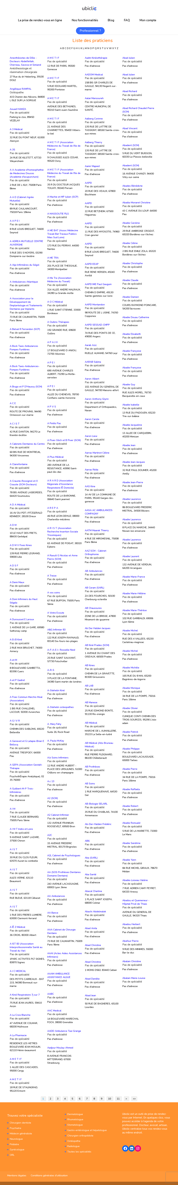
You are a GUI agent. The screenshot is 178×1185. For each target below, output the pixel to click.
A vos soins (53, 592)
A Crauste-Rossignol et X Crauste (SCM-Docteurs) (24, 482)
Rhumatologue (75, 1119)
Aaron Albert (92, 378)
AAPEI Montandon (95, 304)
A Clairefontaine (18, 464)
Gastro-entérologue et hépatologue (87, 1130)
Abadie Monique (131, 687)
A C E (13, 403)
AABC (50, 993)
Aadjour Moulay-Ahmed (60, 1047)
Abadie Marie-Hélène (134, 593)
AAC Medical (54, 1010)
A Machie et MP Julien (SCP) (62, 196)
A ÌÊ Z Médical (17, 927)
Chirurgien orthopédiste (80, 1135)
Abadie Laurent (130, 556)
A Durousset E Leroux (22, 619)
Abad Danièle (92, 978)
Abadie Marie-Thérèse (134, 610)
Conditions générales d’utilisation (49, 1175)
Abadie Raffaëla (131, 789)
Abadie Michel (130, 630)
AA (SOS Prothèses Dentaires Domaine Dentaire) (64, 873)
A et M (13, 659)
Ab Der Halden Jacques (97, 628)
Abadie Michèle (130, 667)
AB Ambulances (93, 571)
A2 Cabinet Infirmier (58, 814)
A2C (49, 835)
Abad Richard (129, 91)
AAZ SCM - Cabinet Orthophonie (95, 552)
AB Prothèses (92, 766)
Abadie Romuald (131, 822)
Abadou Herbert (131, 924)
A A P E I (14, 221)
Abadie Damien (130, 297)
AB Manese (91, 702)
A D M (13, 525)
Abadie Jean (128, 445)
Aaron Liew (91, 436)
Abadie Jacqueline (132, 425)
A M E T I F (16, 1059)
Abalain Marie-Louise (133, 978)
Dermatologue (75, 1114)
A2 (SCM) (52, 798)
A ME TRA (53, 257)
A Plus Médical (55, 457)
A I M (12, 808)
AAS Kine (90, 486)
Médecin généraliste (21, 1133)
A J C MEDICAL (18, 971)
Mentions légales (16, 1175)
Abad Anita (91, 928)
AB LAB (89, 685)
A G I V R (15, 720)
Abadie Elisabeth (131, 334)
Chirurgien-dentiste (20, 1122)
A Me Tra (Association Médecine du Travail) (59, 279)
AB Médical (91, 722)
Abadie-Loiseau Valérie (135, 880)
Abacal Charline (93, 891)
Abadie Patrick (130, 732)
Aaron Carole (92, 419)
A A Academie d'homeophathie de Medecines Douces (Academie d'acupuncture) (27, 173)
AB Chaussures (93, 608)
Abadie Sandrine (131, 843)
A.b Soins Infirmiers (57, 757)
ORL (12, 1154)
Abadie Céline (130, 243)
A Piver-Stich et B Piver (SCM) (64, 440)
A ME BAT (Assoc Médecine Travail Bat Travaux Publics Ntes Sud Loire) (62, 234)
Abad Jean (90, 995)
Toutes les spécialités (79, 1151)
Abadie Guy (128, 384)
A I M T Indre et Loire (21, 829)
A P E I (51, 362)
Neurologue (16, 1138)
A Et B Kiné (16, 639)
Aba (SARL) (91, 857)
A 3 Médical (16, 129)
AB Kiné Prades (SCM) (97, 645)
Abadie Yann (129, 860)
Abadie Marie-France (133, 576)
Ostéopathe (73, 1140)
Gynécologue (17, 1149)
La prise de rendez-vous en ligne (40, 20)
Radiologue (73, 1146)
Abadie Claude (130, 280)
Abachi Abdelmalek (95, 911)
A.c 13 (50, 781)
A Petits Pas (54, 423)
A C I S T (14, 423)
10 (109, 1098)
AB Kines (90, 665)
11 (118, 1098)
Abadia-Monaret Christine (136, 202)
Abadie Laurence (131, 499)
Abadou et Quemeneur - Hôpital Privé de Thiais (135, 902)
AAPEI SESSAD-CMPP (97, 324)
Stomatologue (75, 1124)
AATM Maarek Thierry (97, 530)
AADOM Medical (94, 74)
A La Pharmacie (18, 1035)
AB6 (87, 840)
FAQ (127, 20)
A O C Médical (55, 301)
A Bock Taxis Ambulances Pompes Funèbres (24, 347)
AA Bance (52, 912)
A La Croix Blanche (20, 1014)
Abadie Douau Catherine (135, 317)
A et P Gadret (17, 680)
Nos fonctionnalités (85, 20)
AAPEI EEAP (92, 264)
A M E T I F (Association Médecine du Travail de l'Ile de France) (63, 146)
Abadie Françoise (131, 350)
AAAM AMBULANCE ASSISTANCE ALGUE (58, 975)
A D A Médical (17, 504)
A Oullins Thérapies (58, 322)
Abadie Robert (130, 806)
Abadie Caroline (131, 222)
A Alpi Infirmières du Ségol (24, 265)
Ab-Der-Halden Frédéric (98, 824)
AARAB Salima (93, 362)
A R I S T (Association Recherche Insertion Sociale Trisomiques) (62, 532)
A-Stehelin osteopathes (60, 707)
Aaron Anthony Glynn (97, 399)
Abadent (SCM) (130, 145)
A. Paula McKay (55, 740)
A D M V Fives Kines (21, 545)
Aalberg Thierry (93, 142)
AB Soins (90, 783)
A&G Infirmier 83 (56, 629)
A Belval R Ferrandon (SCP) (25, 329)
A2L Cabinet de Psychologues (63, 855)
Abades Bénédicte (132, 186)
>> (134, 1098)
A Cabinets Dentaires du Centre (27, 444)
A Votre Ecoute (55, 612)
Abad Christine (93, 945)
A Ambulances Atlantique (24, 281)
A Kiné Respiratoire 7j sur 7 (25, 994)
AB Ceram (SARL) (94, 587)
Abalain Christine (131, 961)
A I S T (13, 849)
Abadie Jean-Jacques (133, 462)
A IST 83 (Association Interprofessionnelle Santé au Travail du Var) (26, 947)
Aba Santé (90, 874)
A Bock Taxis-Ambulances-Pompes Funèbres (24, 368)
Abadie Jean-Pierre (132, 482)
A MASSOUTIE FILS (58, 213)
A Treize (51, 575)
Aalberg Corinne (94, 118)
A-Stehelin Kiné (56, 690)
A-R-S (50, 670)
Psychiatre (15, 1128)
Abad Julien (128, 58)
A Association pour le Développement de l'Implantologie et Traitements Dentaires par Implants (26, 304)
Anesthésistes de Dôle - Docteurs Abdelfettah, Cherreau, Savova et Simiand (25, 61)
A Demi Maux (17, 582)
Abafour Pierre (130, 940)
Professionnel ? (90, 31)
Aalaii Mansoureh (94, 98)
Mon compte (148, 20)
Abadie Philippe (131, 748)
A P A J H (52, 342)
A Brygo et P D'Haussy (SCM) (26, 386)
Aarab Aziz (91, 345)
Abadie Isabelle (130, 404)
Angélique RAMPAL (20, 88)
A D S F (14, 565)
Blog (111, 20)
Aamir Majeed (92, 166)
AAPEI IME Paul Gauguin (98, 284)
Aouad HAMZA (18, 109)
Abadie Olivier (130, 708)
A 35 (12, 149)
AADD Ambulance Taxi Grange (64, 1030)
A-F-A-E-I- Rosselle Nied (61, 649)
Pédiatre (14, 1144)
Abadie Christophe (132, 263)
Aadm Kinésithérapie (96, 58)
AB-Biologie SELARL (96, 803)
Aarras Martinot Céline (97, 452)
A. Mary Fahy (54, 724)
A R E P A (52, 507)
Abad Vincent (129, 128)
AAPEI (88, 183)
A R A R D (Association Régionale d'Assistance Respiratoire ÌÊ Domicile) (60, 484)
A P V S (51, 406)
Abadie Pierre (129, 769)
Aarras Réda (91, 469)
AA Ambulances (56, 896)
